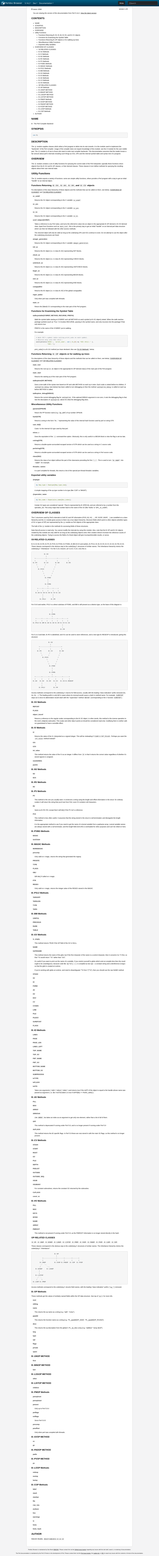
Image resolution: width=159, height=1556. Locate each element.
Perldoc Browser (11, 3)
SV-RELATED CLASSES (47, 49)
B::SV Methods (43, 52)
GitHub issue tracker (80, 1549)
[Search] (143, 3)
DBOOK (56, 1549)
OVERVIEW (39, 30)
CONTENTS (37, 18)
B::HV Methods (43, 83)
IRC (103, 1553)
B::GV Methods (43, 73)
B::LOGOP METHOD (45, 95)
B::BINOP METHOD (45, 92)
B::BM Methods (43, 71)
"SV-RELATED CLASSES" (52, 192)
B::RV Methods (43, 59)
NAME (37, 23)
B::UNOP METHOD (45, 90)
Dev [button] (34, 3)
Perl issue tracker (86, 1553)
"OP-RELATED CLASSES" (52, 361)
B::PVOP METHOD (45, 106)
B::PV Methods (43, 61)
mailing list (96, 1553)
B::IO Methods (43, 75)
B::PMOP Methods (45, 99)
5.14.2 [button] (27, 3)
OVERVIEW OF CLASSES (44, 47)
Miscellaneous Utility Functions (49, 42)
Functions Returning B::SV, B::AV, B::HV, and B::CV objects (59, 35)
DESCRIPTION (40, 28)
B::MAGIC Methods (45, 66)
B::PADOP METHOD (45, 104)
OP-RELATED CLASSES (47, 85)
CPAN (39, 9)
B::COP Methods (44, 111)
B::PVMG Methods (45, 64)
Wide (121, 3)
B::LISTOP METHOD (45, 97)
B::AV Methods (43, 78)
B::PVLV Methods (44, 68)
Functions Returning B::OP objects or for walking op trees (58, 40)
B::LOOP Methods (44, 109)
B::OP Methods (43, 87)
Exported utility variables (47, 44)
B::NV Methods (43, 56)
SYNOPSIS (39, 25)
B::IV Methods (43, 54)
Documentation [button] (45, 3)
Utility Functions (40, 33)
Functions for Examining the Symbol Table (53, 37)
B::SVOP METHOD (45, 102)
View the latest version (89, 13)
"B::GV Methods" (83, 349)
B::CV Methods (43, 80)
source (35, 9)
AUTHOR (38, 114)
